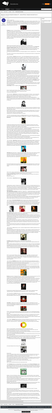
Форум (7, 9)
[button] (4, 9)
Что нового (12, 9)
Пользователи (18, 9)
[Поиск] (47, 9)
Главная (3, 9)
